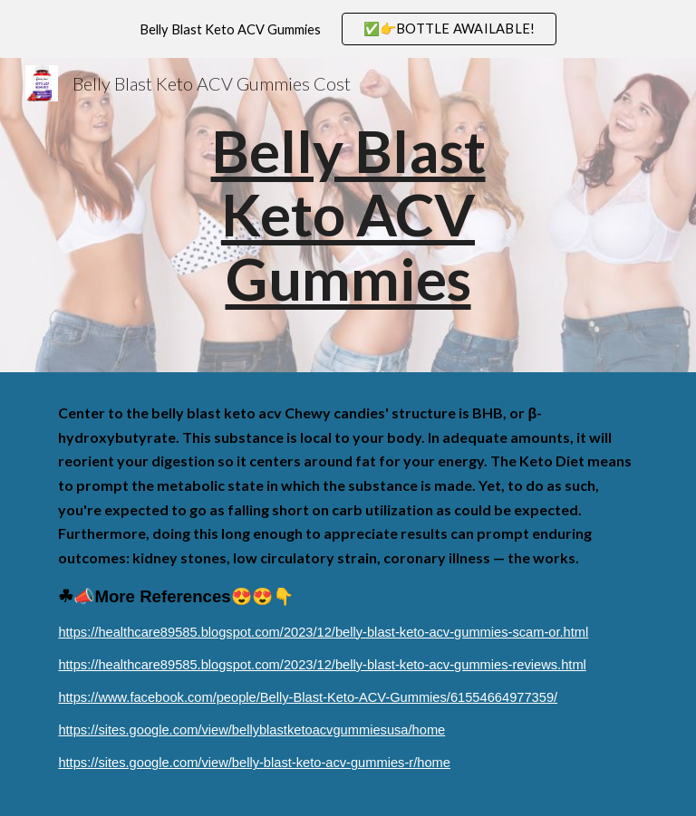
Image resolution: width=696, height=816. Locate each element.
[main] (347, 215)
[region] (348, 29)
